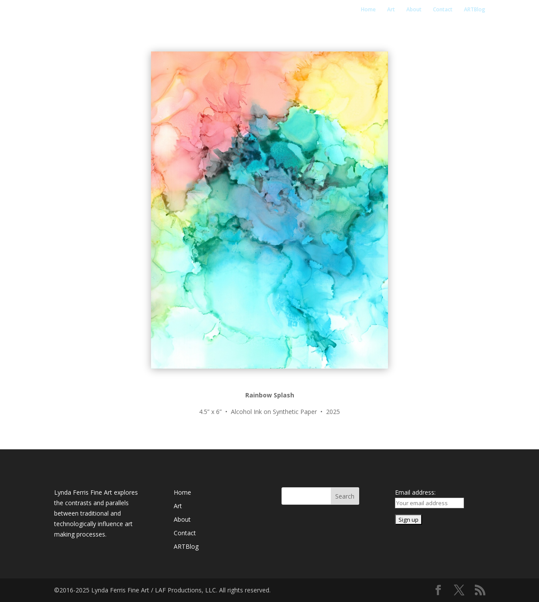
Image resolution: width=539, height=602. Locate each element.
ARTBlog (474, 10)
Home (368, 10)
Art (391, 10)
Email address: (415, 492)
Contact (443, 10)
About (414, 10)
